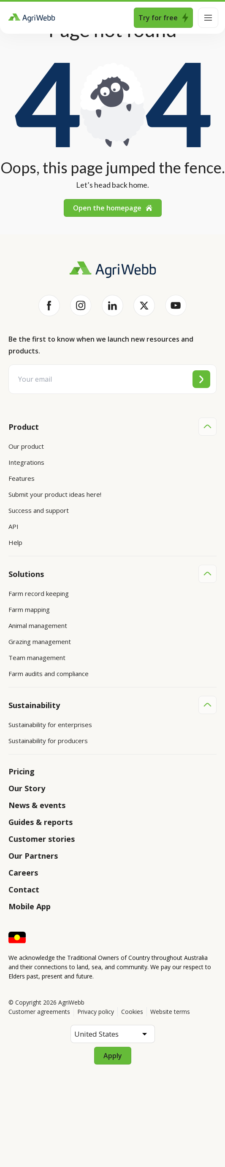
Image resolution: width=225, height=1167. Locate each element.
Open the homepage (112, 208)
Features (21, 478)
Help (15, 542)
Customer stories (41, 839)
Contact (23, 889)
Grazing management (39, 641)
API (13, 526)
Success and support (38, 510)
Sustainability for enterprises (50, 724)
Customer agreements (39, 1012)
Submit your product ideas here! (54, 494)
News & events (36, 805)
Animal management (37, 625)
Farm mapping (29, 609)
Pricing (21, 771)
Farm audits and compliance (48, 673)
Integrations (26, 462)
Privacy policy (95, 1012)
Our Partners (33, 856)
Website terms (170, 1012)
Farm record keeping (38, 593)
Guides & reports (40, 822)
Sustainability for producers (48, 740)
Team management (36, 657)
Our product (26, 446)
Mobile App (29, 906)
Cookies (132, 1012)
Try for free (163, 18)
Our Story (26, 788)
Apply (112, 1055)
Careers (23, 873)
